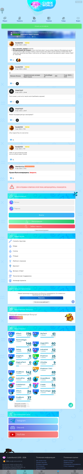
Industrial (44, 349)
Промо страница (69, 460)
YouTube (17, 434)
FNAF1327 (19, 90)
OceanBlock (45, 378)
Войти (41, 215)
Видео (77, 20)
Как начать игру (41, 460)
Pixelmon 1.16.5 (46, 368)
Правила (19, 20)
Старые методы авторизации (41, 230)
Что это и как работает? (41, 302)
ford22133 (19, 43)
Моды (13, 246)
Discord (17, 427)
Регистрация (34, 221)
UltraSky (43, 362)
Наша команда (40, 468)
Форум (4, 20)
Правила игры (68, 462)
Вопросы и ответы (32, 32)
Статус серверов (69, 466)
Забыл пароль (33, 226)
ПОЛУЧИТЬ (16, 318)
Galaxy (18, 349)
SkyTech (43, 333)
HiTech (18, 333)
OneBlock (20, 372)
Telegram (18, 420)
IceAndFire (20, 378)
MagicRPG (44, 343)
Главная (14, 32)
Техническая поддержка (20, 276)
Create (42, 384)
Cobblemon (20, 384)
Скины (13, 251)
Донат (33, 20)
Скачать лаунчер (17, 241)
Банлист (14, 266)
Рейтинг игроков (17, 261)
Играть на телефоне (41, 26)
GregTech (19, 356)
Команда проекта (17, 280)
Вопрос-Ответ (16, 271)
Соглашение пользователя (72, 464)
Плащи (13, 256)
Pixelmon (44, 356)
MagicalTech (21, 362)
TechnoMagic (21, 340)
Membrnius (19, 166)
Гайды (63, 20)
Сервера (49, 20)
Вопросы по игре (46, 32)
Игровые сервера (42, 464)
